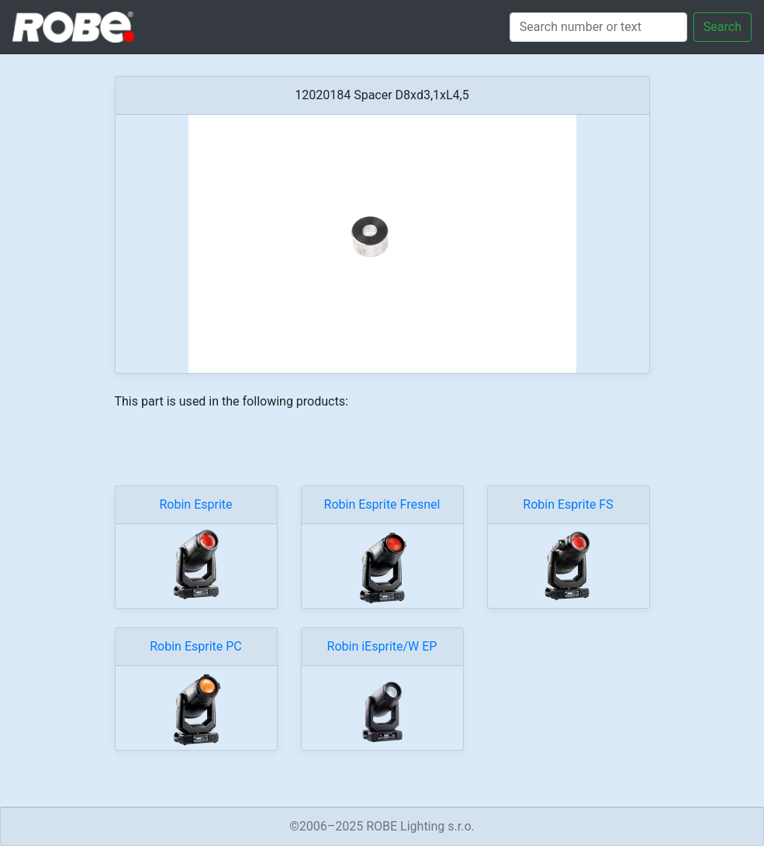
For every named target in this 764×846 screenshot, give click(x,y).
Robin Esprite (195, 504)
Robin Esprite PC (196, 646)
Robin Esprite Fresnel (382, 504)
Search (723, 26)
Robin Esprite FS (568, 504)
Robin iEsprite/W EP (382, 646)
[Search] (598, 27)
